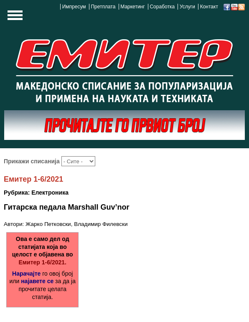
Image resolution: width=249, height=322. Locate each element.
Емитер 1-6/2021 (33, 179)
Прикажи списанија (32, 161)
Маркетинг (132, 7)
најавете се (37, 281)
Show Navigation (13, 17)
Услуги (187, 7)
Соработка (162, 7)
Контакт (209, 7)
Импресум (74, 7)
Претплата (103, 7)
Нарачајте (26, 273)
